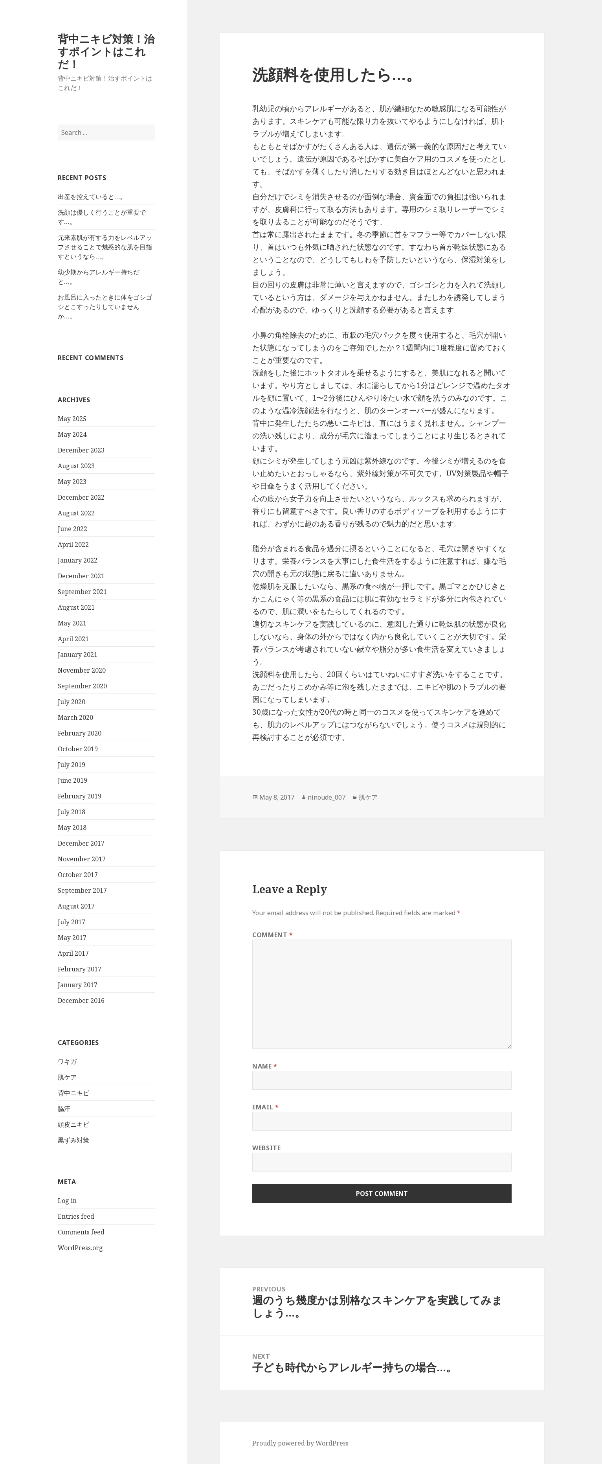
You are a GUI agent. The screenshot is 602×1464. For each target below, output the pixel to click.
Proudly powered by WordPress (300, 1443)
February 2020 (79, 733)
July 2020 (71, 701)
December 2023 (81, 450)
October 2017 (78, 874)
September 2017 (82, 890)
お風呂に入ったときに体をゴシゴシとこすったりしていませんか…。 (105, 306)
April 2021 (73, 639)
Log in (67, 1200)
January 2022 (77, 560)
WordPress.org (80, 1247)
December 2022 (81, 497)
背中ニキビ (73, 1093)
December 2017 (81, 843)
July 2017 (71, 922)
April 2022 (73, 544)
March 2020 (75, 717)
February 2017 (79, 969)
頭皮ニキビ (73, 1124)
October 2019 (78, 749)
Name (264, 1066)
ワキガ (67, 1061)
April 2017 (73, 953)
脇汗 (64, 1108)
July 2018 (71, 811)
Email (265, 1107)
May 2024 (72, 434)
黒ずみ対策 (73, 1140)
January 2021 (77, 654)
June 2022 (72, 528)
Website (266, 1148)
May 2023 (72, 481)
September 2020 (82, 686)
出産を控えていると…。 (92, 196)
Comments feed (81, 1232)
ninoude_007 (326, 797)
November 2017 (82, 859)
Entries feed (76, 1216)
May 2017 (72, 937)
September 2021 (82, 591)
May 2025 (72, 418)
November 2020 (82, 670)
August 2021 (76, 607)
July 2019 (71, 764)
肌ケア (67, 1077)
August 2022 (76, 513)
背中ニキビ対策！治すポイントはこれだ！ (106, 51)
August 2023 (76, 466)
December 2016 (81, 1000)
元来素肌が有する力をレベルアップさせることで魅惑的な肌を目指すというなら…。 (105, 247)
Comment (272, 935)
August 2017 (76, 906)
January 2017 (77, 984)
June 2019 (72, 780)
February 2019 (79, 796)
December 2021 (81, 576)
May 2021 (72, 623)
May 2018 (72, 827)
